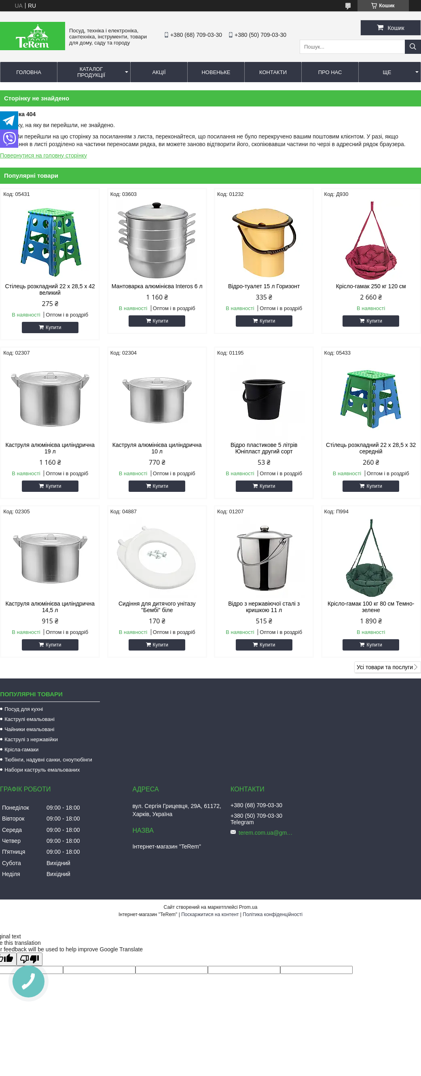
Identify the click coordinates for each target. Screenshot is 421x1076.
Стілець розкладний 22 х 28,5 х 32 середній (371, 448)
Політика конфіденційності (273, 914)
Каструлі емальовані (29, 719)
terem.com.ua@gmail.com (267, 832)
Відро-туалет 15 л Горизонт (264, 286)
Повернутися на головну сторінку (43, 155)
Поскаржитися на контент (210, 914)
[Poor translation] (29, 959)
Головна (28, 72)
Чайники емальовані (29, 729)
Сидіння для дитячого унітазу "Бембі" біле (156, 606)
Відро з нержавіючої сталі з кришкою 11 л (264, 606)
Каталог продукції (91, 72)
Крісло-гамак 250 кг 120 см (371, 286)
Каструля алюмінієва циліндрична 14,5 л (50, 606)
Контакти (273, 72)
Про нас (330, 72)
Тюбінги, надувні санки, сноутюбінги (48, 760)
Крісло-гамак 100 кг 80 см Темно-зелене (371, 606)
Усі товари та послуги (385, 667)
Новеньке (215, 72)
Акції (158, 72)
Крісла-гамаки (21, 749)
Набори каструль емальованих (42, 770)
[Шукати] (413, 47)
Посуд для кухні (23, 709)
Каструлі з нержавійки (31, 739)
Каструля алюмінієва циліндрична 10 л (157, 448)
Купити (53, 327)
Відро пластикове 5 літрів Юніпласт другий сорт (264, 448)
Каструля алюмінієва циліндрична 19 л (50, 448)
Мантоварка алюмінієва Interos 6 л (157, 286)
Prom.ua (248, 907)
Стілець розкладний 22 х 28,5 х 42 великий (50, 289)
